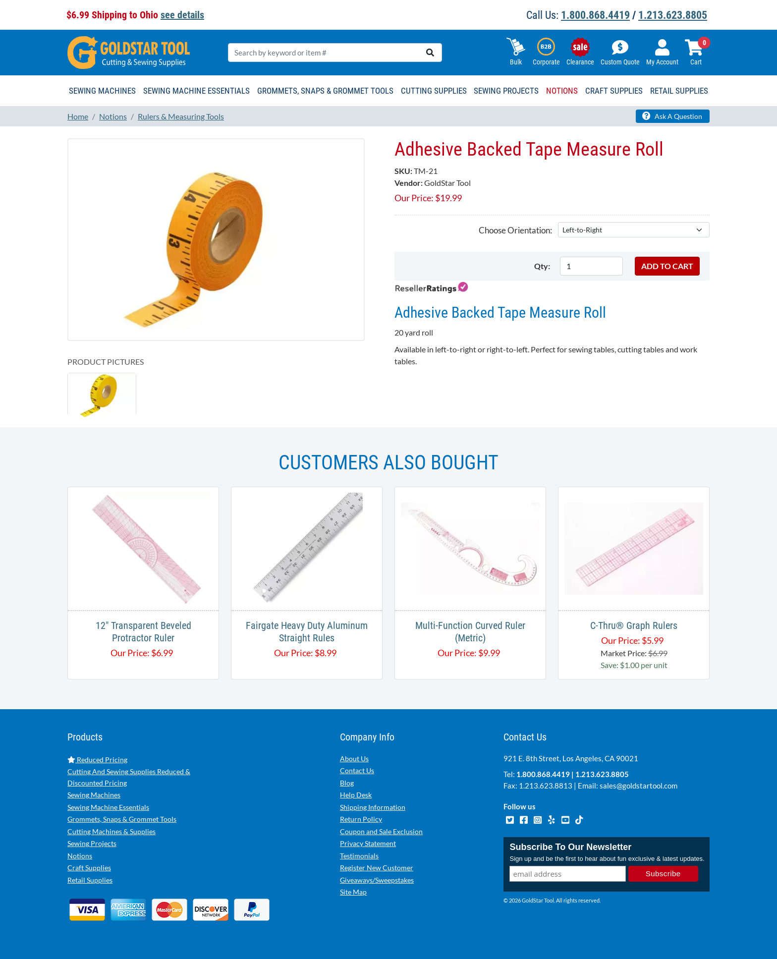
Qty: (542, 266)
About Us (354, 758)
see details (182, 15)
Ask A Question (672, 116)
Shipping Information (372, 807)
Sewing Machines (93, 794)
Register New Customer (376, 867)
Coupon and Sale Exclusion (381, 831)
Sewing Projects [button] (506, 91)
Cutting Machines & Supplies (111, 831)
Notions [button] (562, 91)
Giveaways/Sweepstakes (377, 880)
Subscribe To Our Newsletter (570, 847)
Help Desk (356, 794)
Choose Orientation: (515, 230)
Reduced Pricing (97, 759)
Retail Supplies (89, 880)
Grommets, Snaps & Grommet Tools (121, 819)
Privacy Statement (368, 843)
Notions (79, 855)
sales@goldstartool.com (638, 785)
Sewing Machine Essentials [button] (196, 91)
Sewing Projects (91, 843)
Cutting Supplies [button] (434, 91)
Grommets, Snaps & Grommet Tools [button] (325, 91)
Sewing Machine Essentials (108, 807)
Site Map (353, 892)
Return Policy (361, 819)
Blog (347, 783)
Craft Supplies (89, 867)
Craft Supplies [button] (614, 91)
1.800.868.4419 (595, 15)
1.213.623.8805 (672, 15)
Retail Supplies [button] (679, 91)
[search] (430, 52)
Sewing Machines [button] (102, 91)
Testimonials (359, 855)
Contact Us (357, 770)
